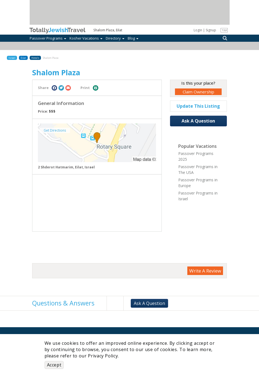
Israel (12, 58)
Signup (211, 30)
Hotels (35, 58)
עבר (224, 30)
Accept (54, 365)
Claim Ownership (198, 92)
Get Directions (55, 130)
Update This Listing (198, 106)
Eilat (23, 58)
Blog (133, 38)
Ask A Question (198, 121)
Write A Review (205, 271)
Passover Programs (48, 38)
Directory (115, 38)
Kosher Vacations (85, 38)
